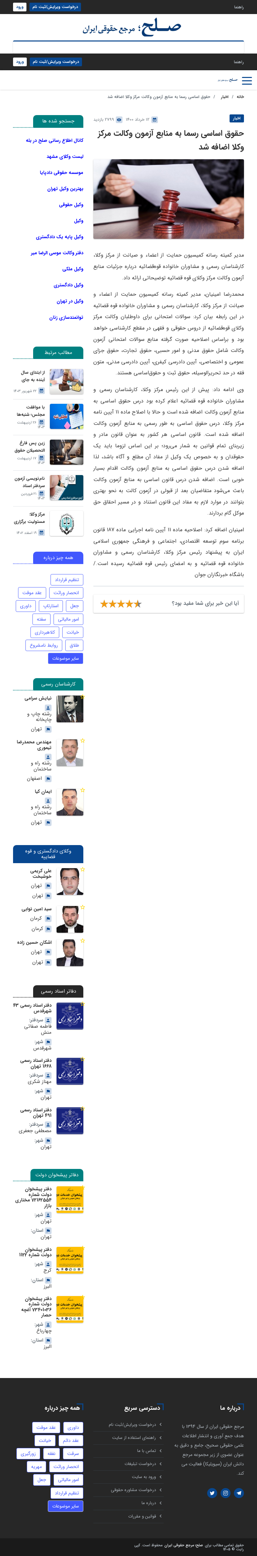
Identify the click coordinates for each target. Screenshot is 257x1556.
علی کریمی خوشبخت (41, 872)
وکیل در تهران (70, 301)
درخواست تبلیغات (140, 1461)
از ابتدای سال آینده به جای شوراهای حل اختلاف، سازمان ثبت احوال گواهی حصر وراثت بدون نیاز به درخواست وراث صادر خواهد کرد (29, 376)
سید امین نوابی (36, 908)
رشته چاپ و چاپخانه (39, 717)
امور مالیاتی (68, 619)
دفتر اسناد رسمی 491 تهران (36, 1111)
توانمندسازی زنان (66, 317)
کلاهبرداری (45, 632)
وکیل (78, 220)
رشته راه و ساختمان (41, 766)
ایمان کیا (43, 791)
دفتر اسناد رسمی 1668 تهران (36, 1062)
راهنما (239, 7)
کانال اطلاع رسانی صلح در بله (54, 140)
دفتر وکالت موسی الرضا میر (57, 253)
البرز (48, 1284)
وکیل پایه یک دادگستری (59, 237)
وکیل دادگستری (68, 285)
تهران (36, 729)
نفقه (52, 1451)
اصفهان (34, 778)
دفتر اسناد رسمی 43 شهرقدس (32, 1007)
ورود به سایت (144, 1475)
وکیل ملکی (72, 269)
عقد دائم (71, 1437)
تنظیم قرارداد (67, 579)
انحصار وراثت (66, 593)
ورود (19, 7)
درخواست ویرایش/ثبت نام (55, 7)
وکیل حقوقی (71, 204)
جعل (74, 606)
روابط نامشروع (44, 645)
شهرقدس (42, 1047)
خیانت (73, 632)
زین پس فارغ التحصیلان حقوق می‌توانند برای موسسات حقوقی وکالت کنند (29, 446)
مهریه (36, 1464)
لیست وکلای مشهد (65, 156)
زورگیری (28, 1451)
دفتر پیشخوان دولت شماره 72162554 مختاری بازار (33, 1195)
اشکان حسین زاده (34, 941)
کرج (48, 1268)
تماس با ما (146, 1448)
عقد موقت (32, 593)
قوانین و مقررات (142, 1515)
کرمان (36, 917)
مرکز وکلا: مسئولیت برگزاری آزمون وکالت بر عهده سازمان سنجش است (29, 518)
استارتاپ (51, 606)
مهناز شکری (40, 1080)
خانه (240, 97)
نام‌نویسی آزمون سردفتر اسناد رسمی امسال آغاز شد (29, 482)
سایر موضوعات (65, 658)
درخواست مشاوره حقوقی (133, 1488)
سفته (41, 619)
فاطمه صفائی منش (38, 1028)
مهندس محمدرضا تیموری (34, 744)
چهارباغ (44, 1328)
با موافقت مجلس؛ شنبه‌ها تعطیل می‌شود (31, 411)
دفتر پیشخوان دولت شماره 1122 (35, 1250)
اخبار (225, 97)
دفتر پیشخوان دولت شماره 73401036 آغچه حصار (36, 1304)
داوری (25, 606)
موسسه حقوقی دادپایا (61, 172)
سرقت (73, 1451)
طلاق (74, 645)
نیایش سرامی (38, 698)
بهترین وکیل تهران (65, 188)
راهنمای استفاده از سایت (134, 1435)
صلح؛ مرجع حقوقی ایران (183, 1545)
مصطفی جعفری (35, 1129)
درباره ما (149, 1501)
